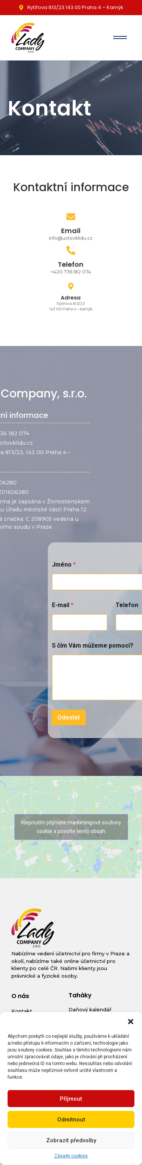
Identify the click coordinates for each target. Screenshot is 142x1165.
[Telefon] (71, 251)
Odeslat (110, 717)
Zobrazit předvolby (71, 1140)
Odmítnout (71, 1119)
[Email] (71, 218)
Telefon (71, 264)
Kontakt (21, 1011)
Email (71, 230)
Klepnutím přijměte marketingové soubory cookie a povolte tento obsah (71, 826)
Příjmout (71, 1098)
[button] (130, 1021)
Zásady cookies (71, 1156)
